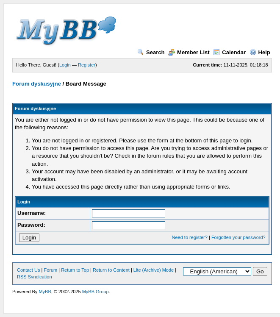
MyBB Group (95, 291)
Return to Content (111, 270)
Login (65, 64)
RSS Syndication (34, 276)
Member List (189, 52)
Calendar (229, 52)
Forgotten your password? (238, 237)
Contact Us (28, 270)
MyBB (45, 291)
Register (86, 64)
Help (260, 52)
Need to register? (190, 237)
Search (150, 52)
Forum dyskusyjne (36, 84)
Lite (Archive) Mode (153, 270)
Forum (50, 270)
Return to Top (75, 270)
